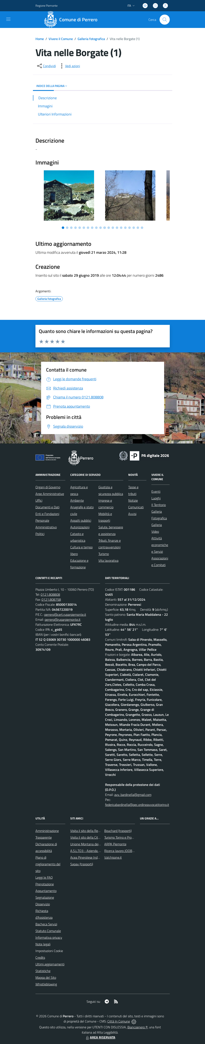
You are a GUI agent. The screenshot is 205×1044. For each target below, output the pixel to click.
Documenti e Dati (47, 507)
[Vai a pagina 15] (121, 227)
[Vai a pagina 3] (71, 227)
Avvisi (132, 513)
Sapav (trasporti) (81, 864)
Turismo (103, 553)
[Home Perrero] (72, 19)
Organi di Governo (47, 487)
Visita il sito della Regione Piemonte (95, 830)
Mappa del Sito (45, 977)
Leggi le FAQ (44, 877)
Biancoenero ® (137, 1027)
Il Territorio (158, 504)
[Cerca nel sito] (165, 20)
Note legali (42, 944)
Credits (40, 957)
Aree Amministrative (49, 493)
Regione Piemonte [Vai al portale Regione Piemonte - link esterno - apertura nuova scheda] (46, 5)
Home (39, 38)
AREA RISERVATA (100, 1037)
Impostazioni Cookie (49, 950)
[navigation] (8, 19)
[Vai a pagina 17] (129, 227)
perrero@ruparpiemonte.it (62, 619)
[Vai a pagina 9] (96, 227)
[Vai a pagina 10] (100, 227)
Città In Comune (118, 1021)
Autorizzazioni (79, 527)
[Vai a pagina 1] (63, 227)
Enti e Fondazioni (47, 513)
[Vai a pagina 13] (113, 227)
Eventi (155, 491)
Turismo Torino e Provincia (122, 837)
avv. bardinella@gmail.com (132, 794)
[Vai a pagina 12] (108, 227)
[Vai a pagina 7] (88, 227)
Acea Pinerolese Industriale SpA (92, 857)
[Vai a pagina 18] (133, 227)
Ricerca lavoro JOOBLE (120, 850)
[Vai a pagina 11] (104, 227)
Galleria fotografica (91, 38)
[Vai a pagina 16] (125, 227)
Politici (39, 533)
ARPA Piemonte (115, 844)
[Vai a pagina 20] (142, 227)
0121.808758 (51, 599)
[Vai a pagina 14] (117, 227)
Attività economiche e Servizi (159, 545)
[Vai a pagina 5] (79, 227)
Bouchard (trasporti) (118, 830)
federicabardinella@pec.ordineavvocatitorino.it (137, 804)
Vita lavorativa (108, 560)
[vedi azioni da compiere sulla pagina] (69, 66)
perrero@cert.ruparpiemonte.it (65, 614)
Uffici (38, 500)
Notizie (133, 500)
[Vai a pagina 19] (138, 227)
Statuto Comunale (48, 930)
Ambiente (77, 500)
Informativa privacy (48, 937)
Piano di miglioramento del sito (47, 864)
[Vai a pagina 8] (92, 227)
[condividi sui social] (46, 66)
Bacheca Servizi (46, 924)
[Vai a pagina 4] (75, 227)
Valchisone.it (113, 857)
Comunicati (136, 507)
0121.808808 (50, 594)
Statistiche (42, 970)
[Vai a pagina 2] (67, 227)
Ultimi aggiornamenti (49, 964)
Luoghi (156, 498)
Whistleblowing (46, 984)
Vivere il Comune (61, 38)
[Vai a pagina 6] (84, 227)
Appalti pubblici (80, 520)
